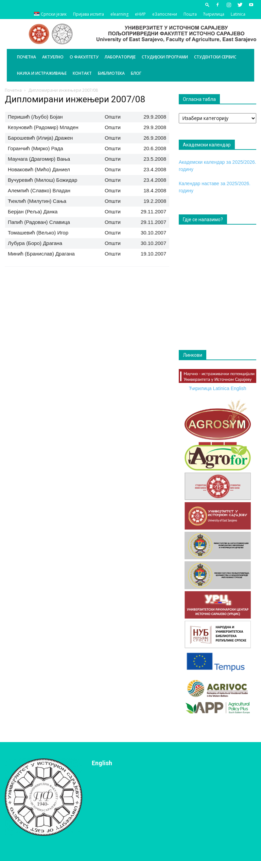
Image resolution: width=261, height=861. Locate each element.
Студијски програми (165, 57)
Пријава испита (88, 14)
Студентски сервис (215, 57)
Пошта (190, 14)
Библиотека (111, 73)
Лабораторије (120, 57)
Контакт (82, 73)
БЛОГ (136, 73)
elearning (119, 14)
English (238, 388)
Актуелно (53, 57)
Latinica (238, 14)
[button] (207, 4)
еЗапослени (164, 14)
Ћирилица (213, 14)
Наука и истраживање (42, 73)
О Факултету (84, 57)
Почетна (26, 57)
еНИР (140, 14)
